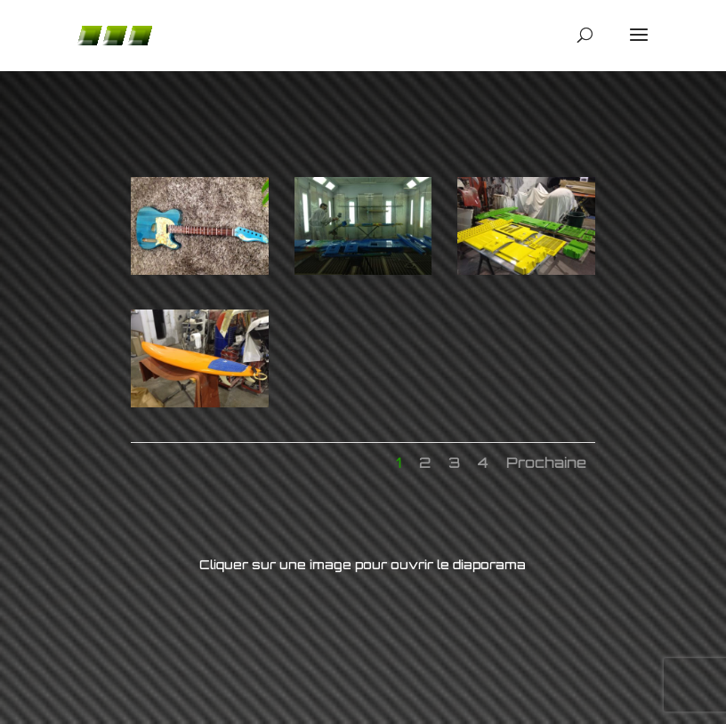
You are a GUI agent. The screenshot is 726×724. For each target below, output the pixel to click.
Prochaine (546, 462)
